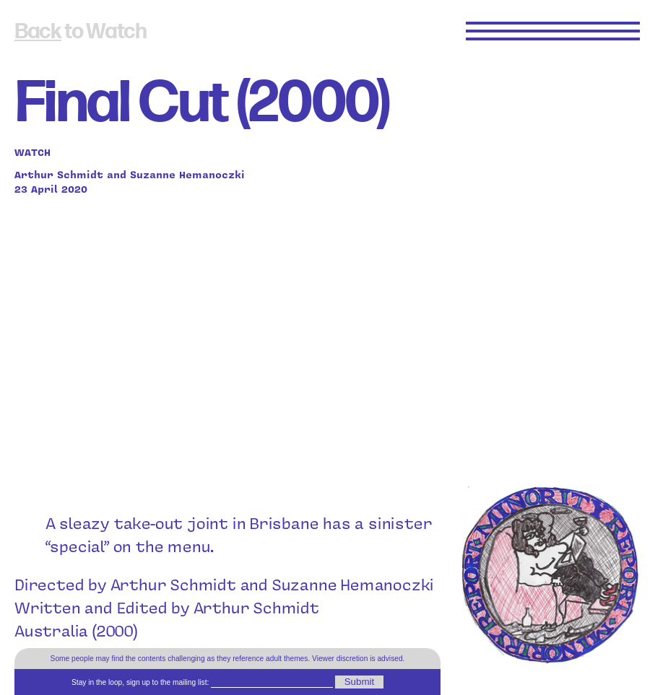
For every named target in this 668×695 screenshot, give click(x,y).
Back (37, 32)
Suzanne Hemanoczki (187, 174)
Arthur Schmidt (58, 174)
